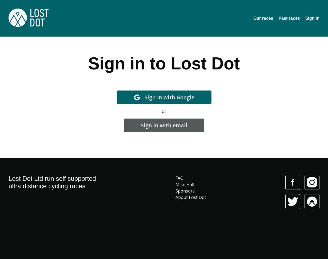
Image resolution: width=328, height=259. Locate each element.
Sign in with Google (164, 97)
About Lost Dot (190, 197)
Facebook (292, 182)
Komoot (312, 201)
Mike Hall (184, 184)
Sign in (312, 18)
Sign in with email (164, 125)
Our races (263, 18)
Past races (289, 18)
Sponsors (185, 191)
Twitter (293, 201)
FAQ (179, 178)
